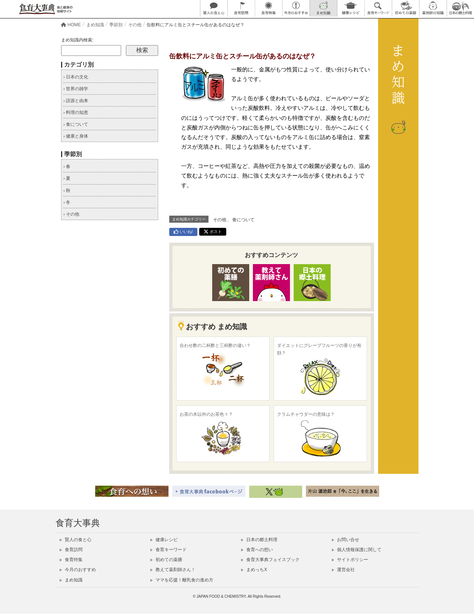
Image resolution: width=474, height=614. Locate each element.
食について (243, 219)
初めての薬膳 (166, 559)
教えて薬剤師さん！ (173, 569)
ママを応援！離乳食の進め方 (181, 580)
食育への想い (257, 549)
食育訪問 (71, 549)
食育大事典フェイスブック (270, 559)
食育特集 (71, 559)
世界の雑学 (75, 88)
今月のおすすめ (78, 569)
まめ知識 (71, 580)
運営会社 (343, 569)
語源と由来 (75, 100)
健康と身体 (75, 136)
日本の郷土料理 (259, 539)
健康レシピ (164, 539)
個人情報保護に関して (356, 549)
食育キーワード (168, 549)
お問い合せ (345, 539)
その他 (219, 219)
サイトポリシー (350, 559)
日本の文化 (75, 77)
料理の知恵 (75, 112)
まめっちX (254, 569)
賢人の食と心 (75, 539)
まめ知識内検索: (77, 40)
